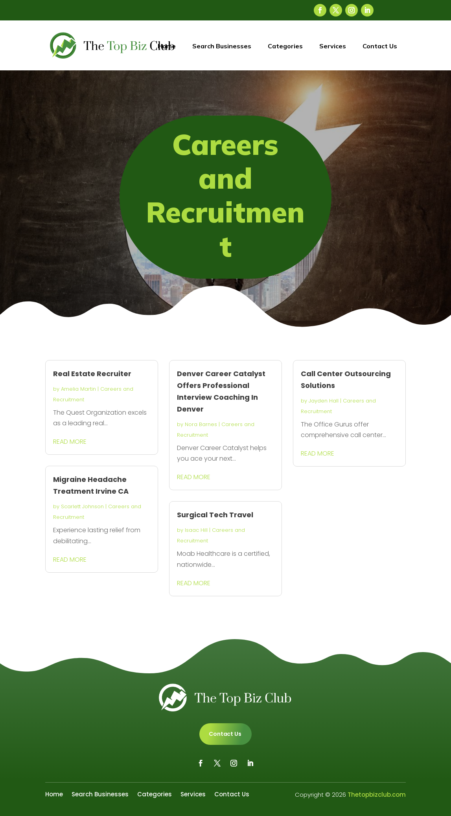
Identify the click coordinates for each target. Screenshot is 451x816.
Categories (285, 46)
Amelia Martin (78, 389)
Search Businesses (221, 46)
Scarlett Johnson (82, 506)
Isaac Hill (196, 530)
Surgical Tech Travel (215, 515)
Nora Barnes (201, 424)
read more (70, 441)
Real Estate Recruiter (92, 374)
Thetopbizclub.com (377, 794)
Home (167, 46)
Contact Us (380, 46)
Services (332, 46)
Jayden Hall (324, 400)
